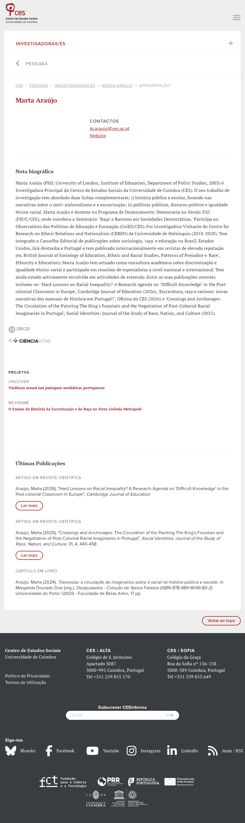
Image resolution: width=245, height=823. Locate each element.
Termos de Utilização (25, 682)
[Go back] (18, 64)
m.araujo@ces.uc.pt (110, 128)
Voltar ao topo (221, 620)
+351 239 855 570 (112, 676)
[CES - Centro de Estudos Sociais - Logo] (22, 12)
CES (19, 85)
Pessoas (37, 64)
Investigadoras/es (41, 44)
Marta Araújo (117, 85)
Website (98, 136)
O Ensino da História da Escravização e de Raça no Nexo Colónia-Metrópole (75, 409)
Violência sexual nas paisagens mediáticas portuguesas (56, 387)
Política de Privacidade (27, 676)
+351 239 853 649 (193, 676)
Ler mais (29, 505)
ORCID (19, 329)
